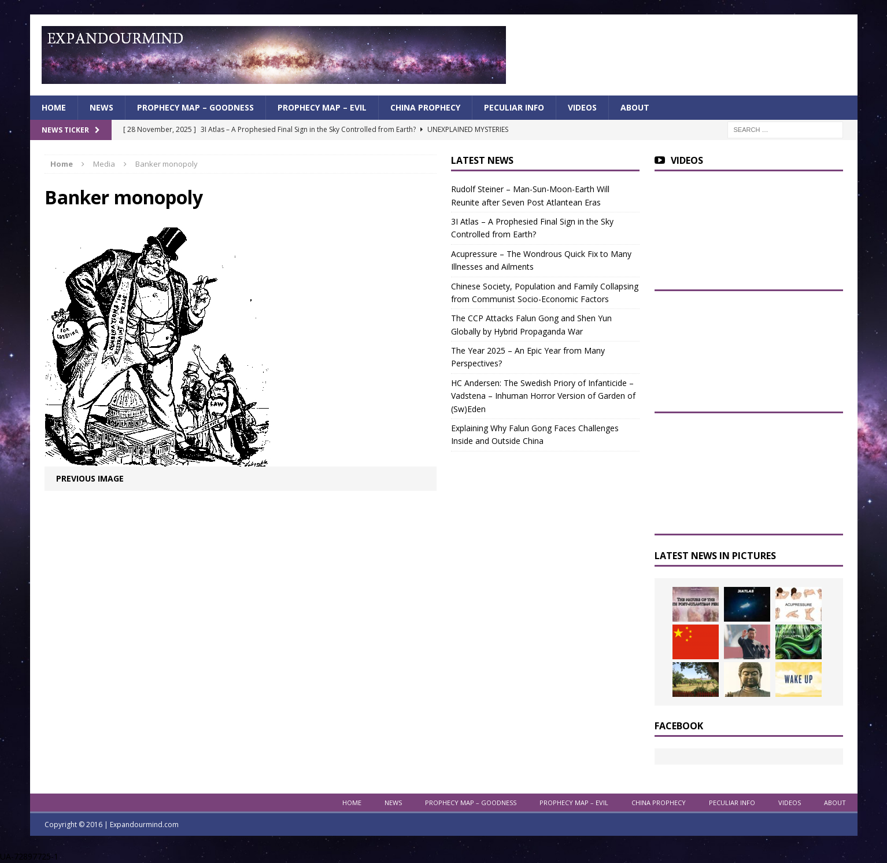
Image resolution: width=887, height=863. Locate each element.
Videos (582, 107)
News (101, 107)
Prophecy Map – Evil (322, 107)
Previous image (90, 478)
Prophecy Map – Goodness (195, 107)
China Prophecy (425, 107)
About (634, 107)
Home (54, 107)
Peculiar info (514, 107)
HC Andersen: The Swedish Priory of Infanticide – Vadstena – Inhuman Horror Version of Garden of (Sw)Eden (543, 395)
